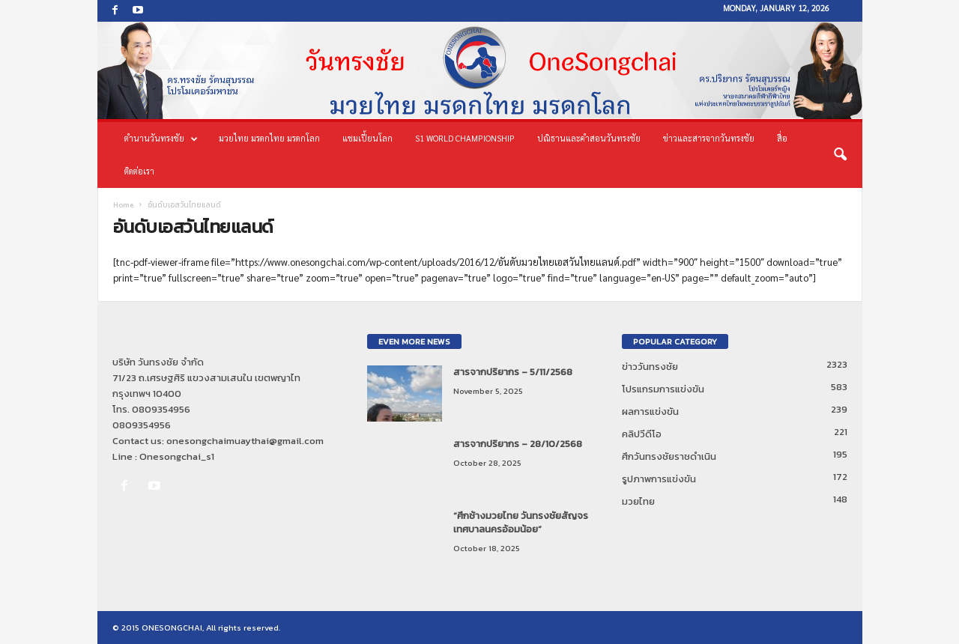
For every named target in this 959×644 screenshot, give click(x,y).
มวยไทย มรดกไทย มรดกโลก (269, 138)
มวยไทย (638, 501)
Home (123, 204)
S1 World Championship (465, 138)
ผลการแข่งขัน (650, 411)
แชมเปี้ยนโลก (367, 138)
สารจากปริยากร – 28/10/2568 (517, 444)
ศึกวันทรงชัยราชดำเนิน (669, 456)
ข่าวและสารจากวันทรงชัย (708, 138)
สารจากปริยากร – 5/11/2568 (512, 372)
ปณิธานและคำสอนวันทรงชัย (589, 138)
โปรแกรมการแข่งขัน (663, 389)
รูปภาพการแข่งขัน (659, 479)
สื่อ (782, 138)
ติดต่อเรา (139, 171)
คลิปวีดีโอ (642, 434)
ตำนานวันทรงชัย (161, 138)
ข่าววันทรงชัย (650, 366)
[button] (839, 155)
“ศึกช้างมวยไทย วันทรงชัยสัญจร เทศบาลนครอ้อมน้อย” (520, 522)
